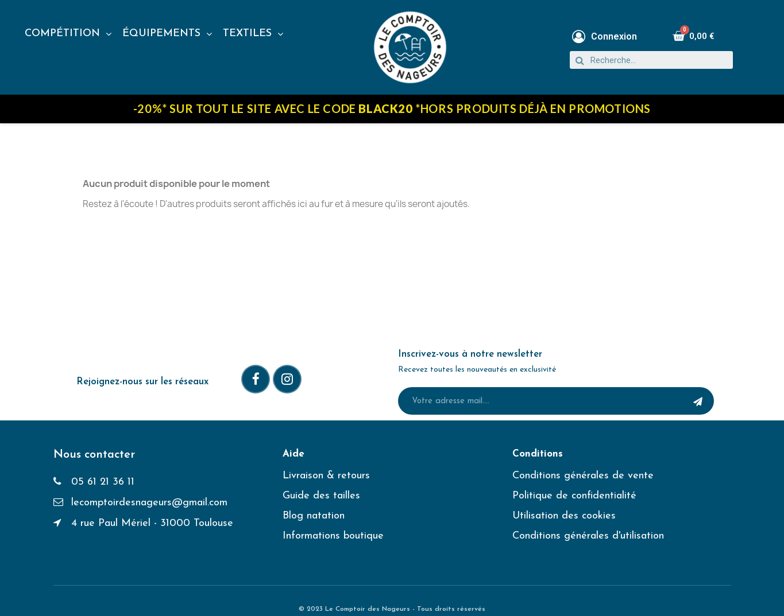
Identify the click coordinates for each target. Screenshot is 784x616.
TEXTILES (253, 34)
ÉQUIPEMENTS (167, 34)
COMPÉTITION (68, 34)
